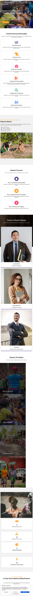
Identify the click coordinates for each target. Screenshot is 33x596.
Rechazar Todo (15, 592)
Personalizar (6, 592)
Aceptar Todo (25, 592)
